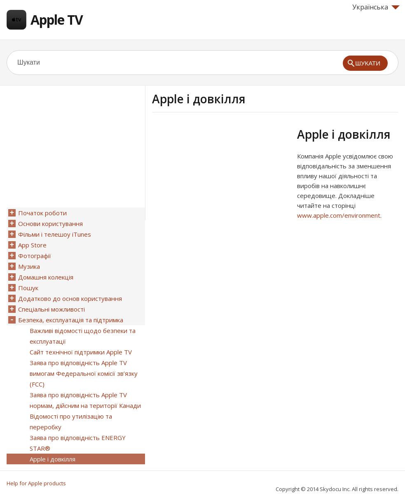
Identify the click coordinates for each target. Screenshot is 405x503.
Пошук (28, 288)
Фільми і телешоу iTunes (54, 234)
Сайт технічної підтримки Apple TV (81, 352)
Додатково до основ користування (70, 298)
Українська (376, 7)
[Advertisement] (221, 184)
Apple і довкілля (52, 459)
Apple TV (56, 19)
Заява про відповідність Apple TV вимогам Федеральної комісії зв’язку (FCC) (84, 373)
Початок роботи (42, 213)
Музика (29, 266)
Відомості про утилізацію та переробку (71, 421)
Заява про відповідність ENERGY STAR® (78, 442)
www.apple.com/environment (338, 215)
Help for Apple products (36, 483)
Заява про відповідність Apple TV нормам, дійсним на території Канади (85, 400)
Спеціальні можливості (51, 309)
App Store (32, 245)
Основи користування (50, 223)
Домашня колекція (45, 277)
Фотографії (34, 256)
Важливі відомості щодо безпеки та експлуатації (83, 335)
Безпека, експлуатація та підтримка (70, 320)
